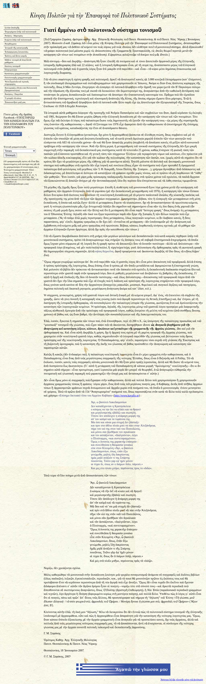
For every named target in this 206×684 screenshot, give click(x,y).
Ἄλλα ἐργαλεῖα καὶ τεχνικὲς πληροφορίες (17, 83)
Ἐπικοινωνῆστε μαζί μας (15, 102)
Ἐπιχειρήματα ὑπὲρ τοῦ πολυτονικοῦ (20, 32)
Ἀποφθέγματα (10, 44)
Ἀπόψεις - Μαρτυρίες (14, 36)
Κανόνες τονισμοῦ (12, 66)
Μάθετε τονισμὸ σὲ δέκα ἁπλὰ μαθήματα (18, 61)
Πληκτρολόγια (11, 70)
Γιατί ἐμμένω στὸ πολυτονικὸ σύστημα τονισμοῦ (103, 30)
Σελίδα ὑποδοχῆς (12, 28)
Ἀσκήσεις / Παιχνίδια (14, 94)
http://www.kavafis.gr (126, 395)
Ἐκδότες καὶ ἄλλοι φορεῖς (16, 56)
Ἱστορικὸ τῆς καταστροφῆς (16, 48)
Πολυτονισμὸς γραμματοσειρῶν (18, 78)
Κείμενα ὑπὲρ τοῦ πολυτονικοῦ (18, 40)
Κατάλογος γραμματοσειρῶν (17, 73)
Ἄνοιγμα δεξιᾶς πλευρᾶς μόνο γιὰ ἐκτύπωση (181, 679)
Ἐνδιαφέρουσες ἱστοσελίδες (16, 52)
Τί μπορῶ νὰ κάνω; (13, 98)
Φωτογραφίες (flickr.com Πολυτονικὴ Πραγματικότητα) (21, 89)
